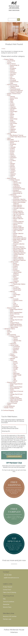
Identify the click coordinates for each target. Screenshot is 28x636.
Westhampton (17, 192)
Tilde (14, 379)
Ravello (12, 114)
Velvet (9, 138)
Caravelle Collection (18, 208)
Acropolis (15, 299)
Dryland (12, 69)
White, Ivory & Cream (16, 326)
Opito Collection (17, 230)
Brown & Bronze (14, 314)
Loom (14, 372)
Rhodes (15, 357)
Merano (15, 224)
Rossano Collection (18, 244)
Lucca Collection (18, 223)
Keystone (13, 74)
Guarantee (6, 604)
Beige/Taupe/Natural (16, 309)
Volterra (12, 131)
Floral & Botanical (15, 89)
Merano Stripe (17, 226)
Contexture (16, 346)
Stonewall (13, 80)
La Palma (13, 160)
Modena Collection (18, 229)
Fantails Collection (18, 212)
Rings (11, 120)
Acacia (15, 361)
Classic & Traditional (16, 92)
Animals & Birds (14, 86)
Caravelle (13, 147)
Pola (14, 232)
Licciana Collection (18, 221)
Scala (14, 245)
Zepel (11, 297)
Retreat (12, 78)
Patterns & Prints (12, 84)
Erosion (12, 104)
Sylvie (14, 376)
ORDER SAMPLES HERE (14, 456)
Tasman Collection (18, 251)
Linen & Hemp (11, 61)
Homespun (13, 72)
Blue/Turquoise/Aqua (16, 312)
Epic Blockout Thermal (16, 135)
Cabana (15, 339)
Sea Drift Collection (18, 247)
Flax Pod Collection (18, 214)
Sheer (9, 95)
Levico (15, 220)
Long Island (16, 186)
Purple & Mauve (14, 323)
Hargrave (13, 107)
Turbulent (13, 126)
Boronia (15, 363)
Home (3, 48)
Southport (16, 190)
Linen (8, 330)
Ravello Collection (18, 233)
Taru (14, 378)
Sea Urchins (13, 123)
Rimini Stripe (13, 119)
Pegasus (12, 355)
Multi (11, 318)
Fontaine (15, 367)
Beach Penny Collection (20, 200)
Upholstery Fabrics (9, 328)
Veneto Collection (18, 257)
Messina (12, 163)
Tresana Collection (18, 254)
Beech (12, 67)
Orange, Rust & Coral (16, 320)
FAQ (4, 599)
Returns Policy (7, 607)
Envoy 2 (12, 71)
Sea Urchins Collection (19, 248)
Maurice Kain (13, 282)
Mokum (12, 285)
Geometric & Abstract (16, 90)
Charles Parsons (15, 180)
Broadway (13, 68)
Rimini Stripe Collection (19, 238)
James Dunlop (14, 262)
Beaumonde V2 (14, 65)
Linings (9, 133)
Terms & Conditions (8, 601)
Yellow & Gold (14, 327)
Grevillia (15, 369)
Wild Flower (13, 132)
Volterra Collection (18, 259)
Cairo (14, 364)
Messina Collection (18, 227)
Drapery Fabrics (8, 59)
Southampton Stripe (19, 189)
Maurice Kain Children (19, 284)
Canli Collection (17, 206)
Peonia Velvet (17, 290)
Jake (14, 342)
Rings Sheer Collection (19, 239)
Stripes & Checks (12, 403)
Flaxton (12, 105)
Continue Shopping (8, 410)
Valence (15, 256)
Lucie (14, 303)
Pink (11, 321)
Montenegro (13, 111)
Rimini (12, 117)
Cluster (15, 366)
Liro (11, 77)
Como (15, 209)
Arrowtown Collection (19, 199)
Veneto (12, 128)
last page (20, 437)
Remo (12, 116)
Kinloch (12, 110)
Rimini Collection (17, 236)
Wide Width (10, 139)
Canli (11, 145)
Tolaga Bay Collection (19, 253)
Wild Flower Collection (19, 260)
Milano (15, 351)
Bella (11, 83)
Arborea (12, 96)
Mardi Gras (16, 373)
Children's (13, 87)
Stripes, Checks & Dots (13, 93)
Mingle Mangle (17, 375)
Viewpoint (13, 129)
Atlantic (15, 337)
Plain (8, 333)
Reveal (15, 352)
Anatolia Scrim (14, 81)
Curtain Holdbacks (9, 406)
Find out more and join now (14, 560)
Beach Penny (14, 98)
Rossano (12, 122)
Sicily (11, 125)
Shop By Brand (11, 178)
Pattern (9, 331)
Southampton (17, 187)
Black (11, 311)
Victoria (15, 279)
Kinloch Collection (18, 218)
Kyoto (12, 75)
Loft (14, 370)
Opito (11, 113)
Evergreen (16, 348)
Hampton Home (17, 300)
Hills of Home (17, 215)
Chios (11, 102)
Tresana (12, 169)
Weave (15, 381)
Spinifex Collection (18, 250)
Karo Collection (17, 217)
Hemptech (13, 195)
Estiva (12, 153)
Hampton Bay (17, 183)
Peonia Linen (16, 288)
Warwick (12, 291)
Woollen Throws (8, 407)
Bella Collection (17, 205)
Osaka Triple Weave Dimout (18, 136)
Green (12, 315)
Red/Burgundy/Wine (16, 324)
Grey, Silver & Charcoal (16, 317)
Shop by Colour (11, 308)
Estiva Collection (18, 211)
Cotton (9, 62)
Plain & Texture (11, 64)
